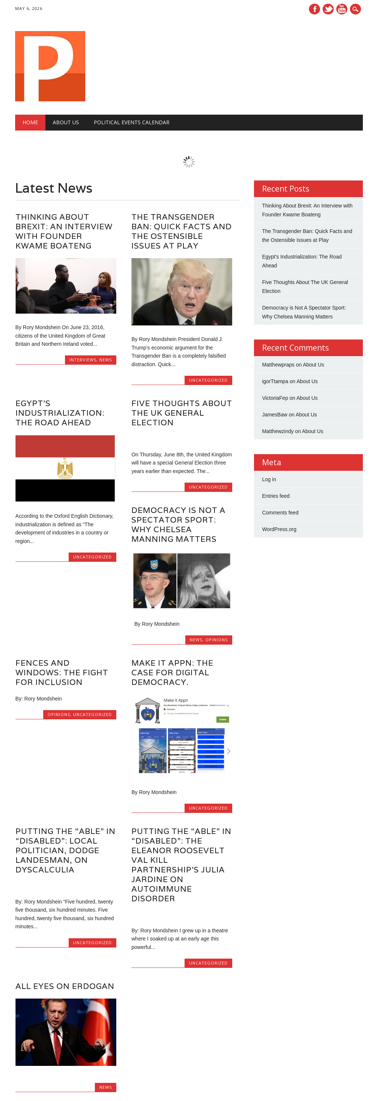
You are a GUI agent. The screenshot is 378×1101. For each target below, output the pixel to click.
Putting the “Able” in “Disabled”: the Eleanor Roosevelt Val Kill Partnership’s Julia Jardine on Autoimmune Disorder (181, 865)
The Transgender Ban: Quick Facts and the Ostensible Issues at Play (181, 231)
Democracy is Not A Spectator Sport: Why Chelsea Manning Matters (178, 524)
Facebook (314, 9)
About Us (66, 122)
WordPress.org (279, 529)
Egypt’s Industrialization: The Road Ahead (60, 413)
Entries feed (276, 496)
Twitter (328, 9)
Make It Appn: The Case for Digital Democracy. (172, 672)
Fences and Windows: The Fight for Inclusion (62, 672)
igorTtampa (275, 381)
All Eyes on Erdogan (65, 986)
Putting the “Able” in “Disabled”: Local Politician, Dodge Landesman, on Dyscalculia (66, 850)
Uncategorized (208, 380)
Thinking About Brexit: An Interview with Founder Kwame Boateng (64, 231)
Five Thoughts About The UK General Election (181, 413)
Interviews (82, 359)
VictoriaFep (275, 398)
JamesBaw (274, 415)
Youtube (341, 9)
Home (30, 122)
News (105, 359)
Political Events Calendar (131, 122)
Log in (269, 479)
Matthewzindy (278, 431)
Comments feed (280, 513)
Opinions (216, 639)
